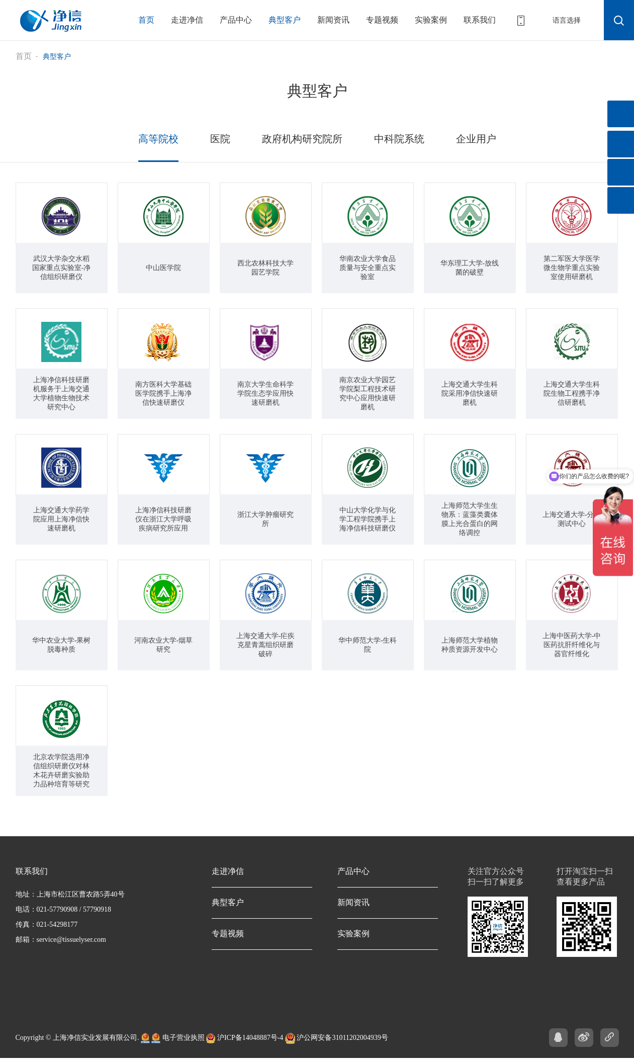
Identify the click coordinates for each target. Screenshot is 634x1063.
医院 (227, 137)
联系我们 (480, 20)
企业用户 (466, 137)
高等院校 (168, 137)
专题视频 (382, 20)
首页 (146, 20)
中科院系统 (394, 137)
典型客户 (284, 20)
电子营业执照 (178, 1035)
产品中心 (236, 20)
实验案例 (431, 20)
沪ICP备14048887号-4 (244, 1036)
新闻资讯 (333, 20)
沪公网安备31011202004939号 (336, 1035)
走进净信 (187, 20)
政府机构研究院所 (303, 137)
